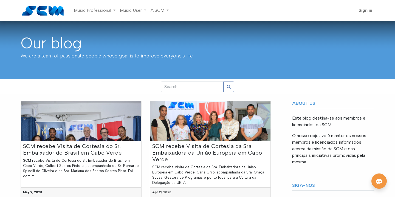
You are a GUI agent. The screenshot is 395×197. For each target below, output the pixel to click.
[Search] (228, 87)
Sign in (365, 10)
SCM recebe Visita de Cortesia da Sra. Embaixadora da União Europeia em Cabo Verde (207, 153)
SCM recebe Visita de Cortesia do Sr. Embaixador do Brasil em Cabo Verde (72, 149)
